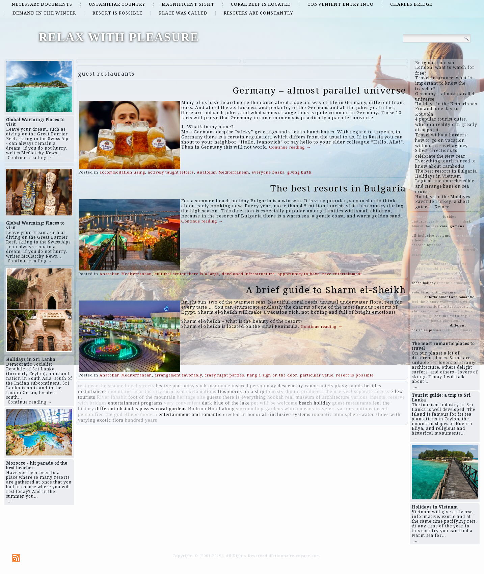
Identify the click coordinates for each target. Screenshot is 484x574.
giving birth (299, 172)
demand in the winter (44, 13)
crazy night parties (224, 375)
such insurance (213, 385)
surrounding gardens (259, 408)
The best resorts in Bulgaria (338, 188)
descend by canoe (298, 385)
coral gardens (171, 408)
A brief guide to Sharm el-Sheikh (326, 290)
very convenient (182, 403)
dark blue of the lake (226, 403)
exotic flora (110, 420)
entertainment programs (135, 403)
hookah (275, 397)
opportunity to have (298, 274)
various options (355, 408)
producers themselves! (326, 391)
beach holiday (315, 403)
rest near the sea (96, 385)
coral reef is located (261, 4)
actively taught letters (171, 172)
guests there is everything (236, 397)
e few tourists (424, 240)
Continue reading (290, 147)
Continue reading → (30, 157)
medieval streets (135, 385)
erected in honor (242, 414)
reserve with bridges (430, 325)
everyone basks (268, 172)
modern (148, 414)
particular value (316, 375)
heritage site (191, 397)
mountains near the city (135, 391)
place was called (183, 13)
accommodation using (122, 172)
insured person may (254, 385)
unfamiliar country (117, 4)
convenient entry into (340, 4)
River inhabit (112, 397)
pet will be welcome (274, 403)
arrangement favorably (178, 375)
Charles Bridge (411, 4)
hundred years (141, 420)
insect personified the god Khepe (440, 273)
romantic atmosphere (336, 414)
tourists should (283, 391)
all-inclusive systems (286, 414)
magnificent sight (188, 4)
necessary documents (41, 4)
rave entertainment (342, 274)
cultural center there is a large (187, 274)
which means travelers (310, 408)
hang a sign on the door (272, 375)
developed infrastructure (248, 274)
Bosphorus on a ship (241, 391)
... (10, 501)
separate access (371, 391)
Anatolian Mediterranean (223, 172)
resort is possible (117, 13)
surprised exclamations (190, 391)
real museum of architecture (317, 397)
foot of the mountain (152, 397)
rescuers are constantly (258, 13)
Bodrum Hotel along (211, 408)
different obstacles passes (125, 408)
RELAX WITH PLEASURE (118, 37)
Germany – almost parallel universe (319, 90)
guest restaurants (351, 403)
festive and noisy (175, 385)
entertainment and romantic (190, 414)
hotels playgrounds (341, 385)
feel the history (425, 302)
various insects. (369, 397)
